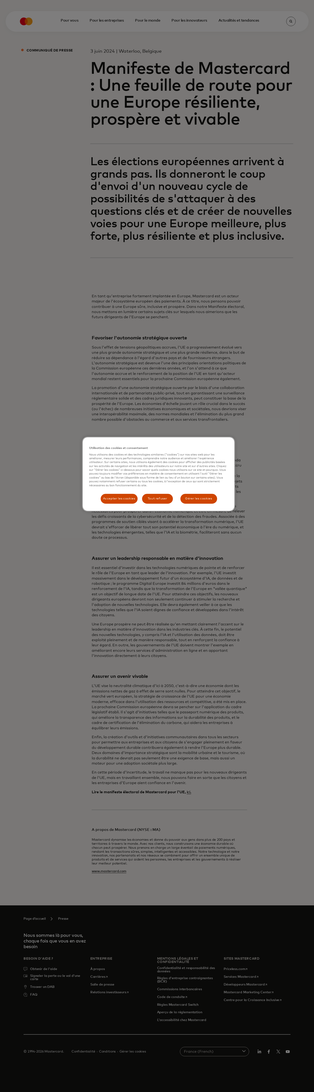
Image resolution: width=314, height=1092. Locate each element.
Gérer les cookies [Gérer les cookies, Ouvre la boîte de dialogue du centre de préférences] (198, 498)
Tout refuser (157, 498)
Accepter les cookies (119, 498)
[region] (158, 474)
